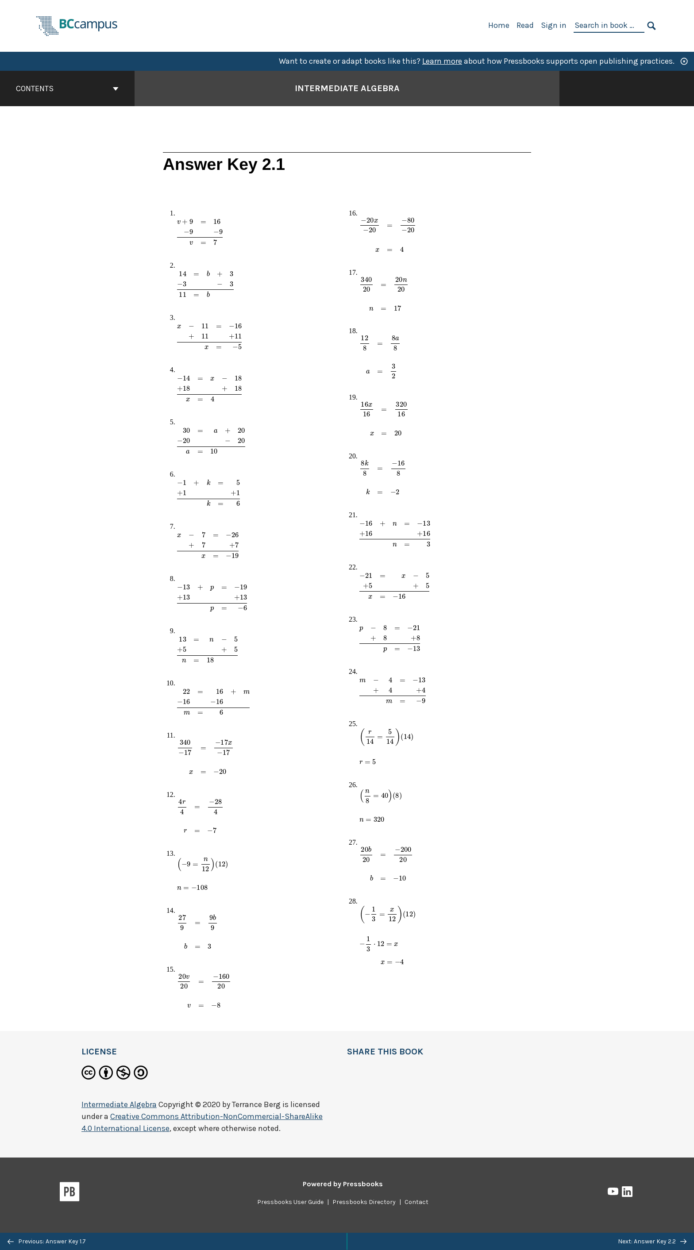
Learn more (442, 61)
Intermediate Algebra (119, 1104)
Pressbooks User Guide (290, 1202)
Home (498, 25)
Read (525, 25)
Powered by (343, 1184)
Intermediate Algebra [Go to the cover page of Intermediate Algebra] (347, 88)
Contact (416, 1202)
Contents (67, 88)
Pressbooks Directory (364, 1202)
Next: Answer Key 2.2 (652, 1241)
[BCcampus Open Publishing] (77, 25)
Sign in (554, 25)
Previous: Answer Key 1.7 (47, 1241)
